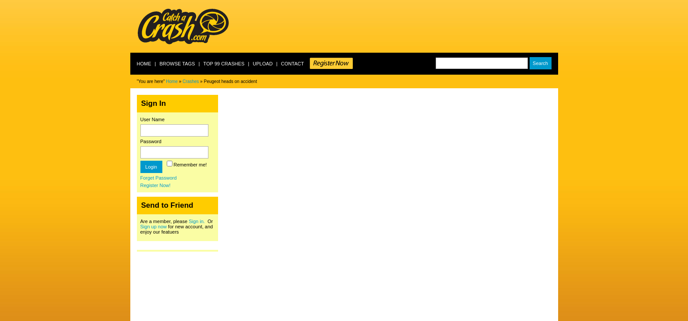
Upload (262, 63)
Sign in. (197, 221)
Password (150, 141)
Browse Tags (177, 63)
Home (144, 63)
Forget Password (158, 177)
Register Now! (155, 185)
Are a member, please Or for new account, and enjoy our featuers (176, 226)
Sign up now (153, 226)
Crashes (191, 81)
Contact (292, 63)
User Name (152, 119)
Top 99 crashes (223, 63)
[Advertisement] (398, 26)
